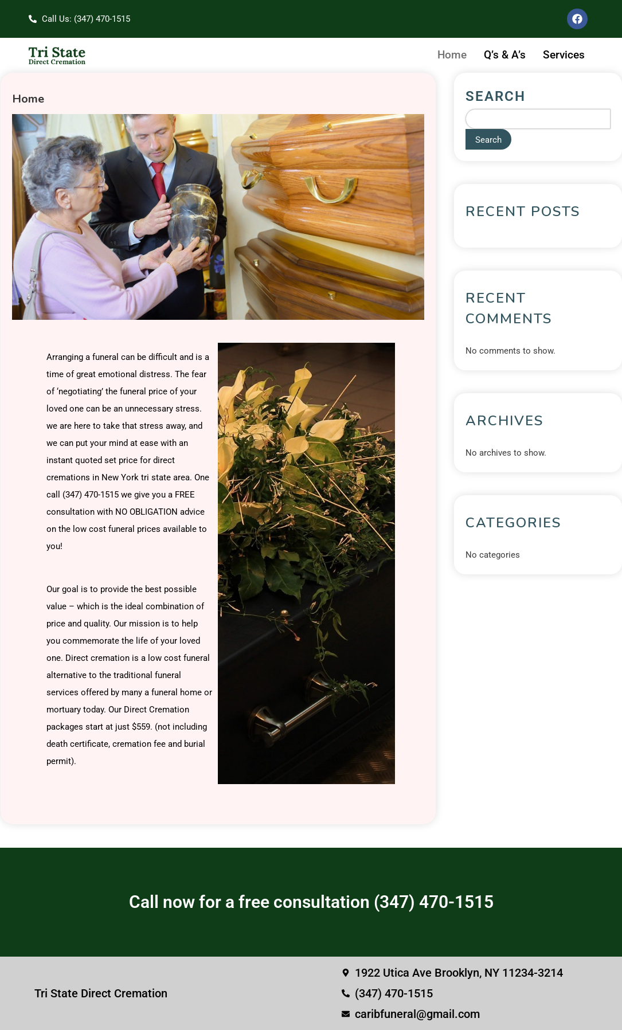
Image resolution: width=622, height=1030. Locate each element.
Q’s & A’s (505, 54)
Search (495, 96)
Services (564, 54)
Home (452, 54)
